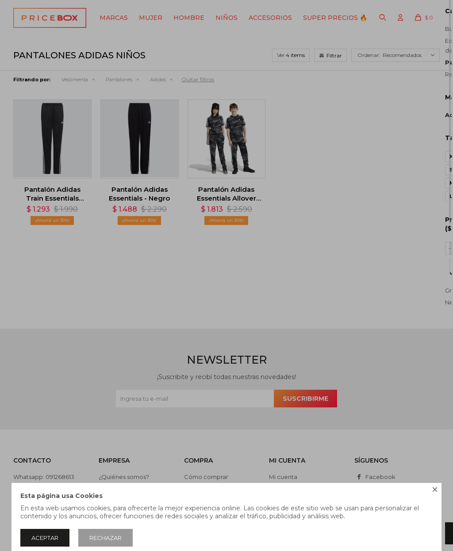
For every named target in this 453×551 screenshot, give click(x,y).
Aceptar (44, 537)
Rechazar (105, 537)
